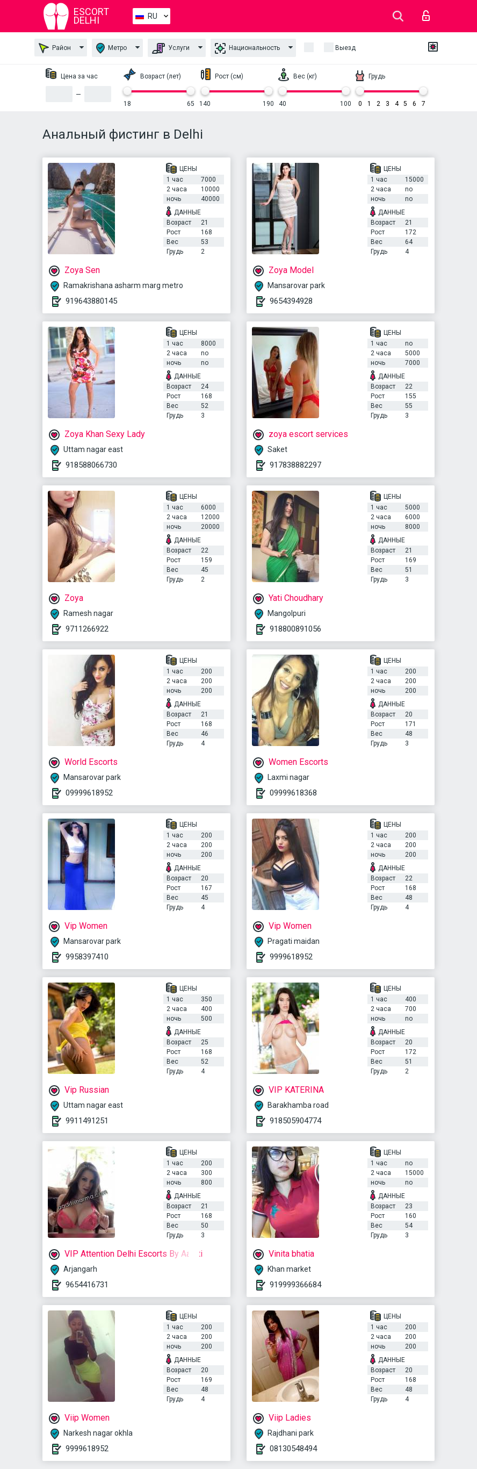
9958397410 (87, 957)
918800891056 (295, 629)
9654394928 (291, 301)
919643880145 (91, 301)
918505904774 (295, 1121)
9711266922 (87, 629)
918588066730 (91, 465)
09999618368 (293, 793)
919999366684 (295, 1284)
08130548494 (293, 1448)
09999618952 (89, 793)
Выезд (345, 48)
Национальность (247, 48)
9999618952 (291, 957)
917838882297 (295, 465)
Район (55, 48)
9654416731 (87, 1284)
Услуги (171, 48)
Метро (111, 48)
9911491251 (87, 1121)
